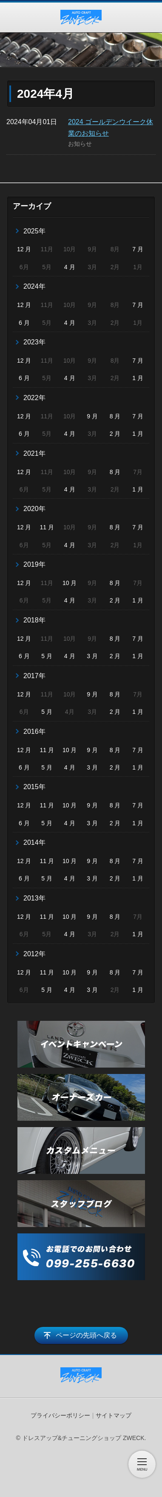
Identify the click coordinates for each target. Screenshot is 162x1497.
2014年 (34, 842)
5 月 (46, 656)
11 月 (47, 527)
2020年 (34, 508)
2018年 (34, 620)
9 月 (92, 416)
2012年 (34, 953)
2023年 (34, 342)
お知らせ (80, 143)
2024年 (34, 286)
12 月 (24, 249)
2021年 (34, 453)
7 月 (137, 249)
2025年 (34, 231)
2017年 (34, 675)
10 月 (70, 582)
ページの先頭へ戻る (86, 1335)
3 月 (92, 656)
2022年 (34, 397)
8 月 (115, 416)
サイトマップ (113, 1415)
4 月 (69, 267)
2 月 (115, 433)
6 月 (24, 322)
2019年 (34, 564)
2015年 (34, 786)
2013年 (34, 898)
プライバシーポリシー (60, 1415)
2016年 (34, 731)
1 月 (137, 378)
